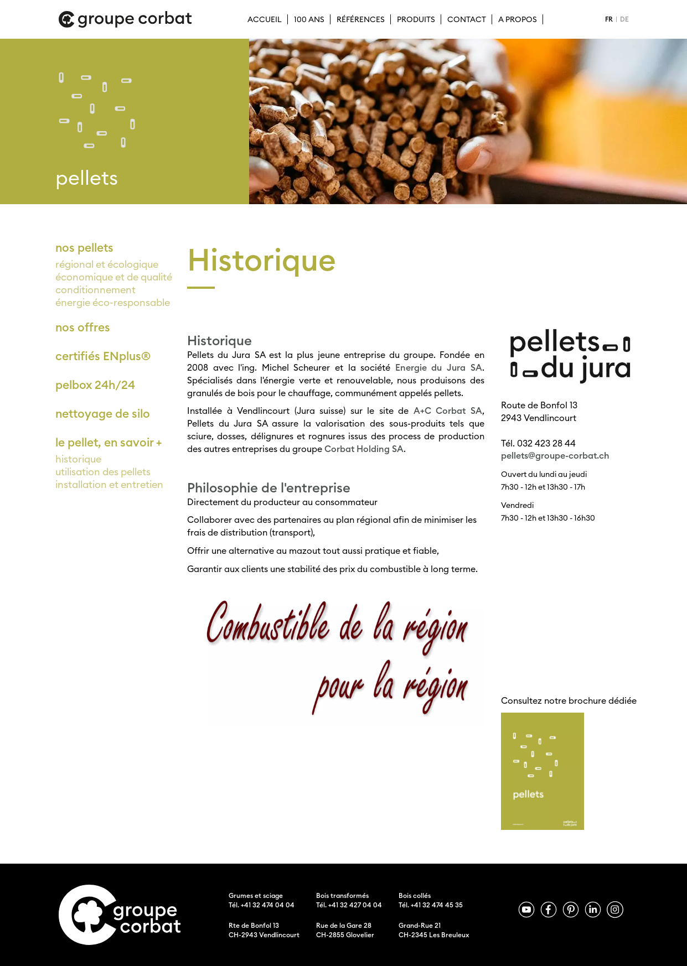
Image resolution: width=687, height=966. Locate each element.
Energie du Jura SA (438, 367)
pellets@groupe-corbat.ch (555, 455)
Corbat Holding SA (364, 448)
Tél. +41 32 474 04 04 (262, 905)
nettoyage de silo (102, 413)
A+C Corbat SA (448, 410)
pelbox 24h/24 (95, 384)
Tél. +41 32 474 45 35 (431, 905)
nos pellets (84, 247)
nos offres (82, 327)
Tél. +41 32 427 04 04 (349, 905)
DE (624, 19)
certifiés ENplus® (103, 356)
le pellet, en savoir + (108, 442)
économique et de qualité (113, 277)
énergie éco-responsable (112, 302)
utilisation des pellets (103, 471)
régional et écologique (106, 264)
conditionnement (95, 289)
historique (78, 459)
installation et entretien (109, 484)
